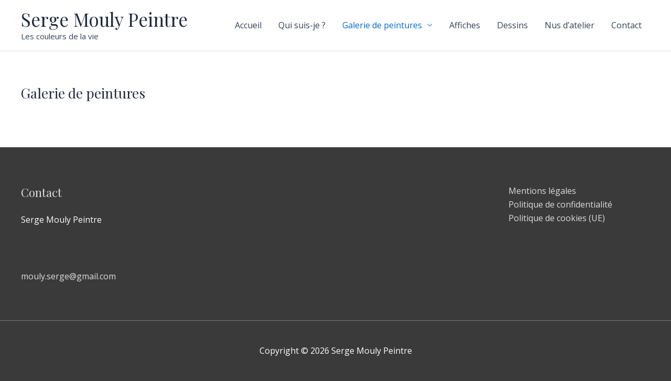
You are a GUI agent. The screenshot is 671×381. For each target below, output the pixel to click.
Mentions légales (542, 191)
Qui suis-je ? (302, 25)
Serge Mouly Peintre (104, 19)
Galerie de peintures (382, 25)
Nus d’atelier (569, 25)
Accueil (248, 25)
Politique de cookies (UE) (556, 218)
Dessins (512, 25)
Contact (626, 25)
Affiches (464, 25)
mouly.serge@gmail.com (68, 276)
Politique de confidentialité (560, 204)
